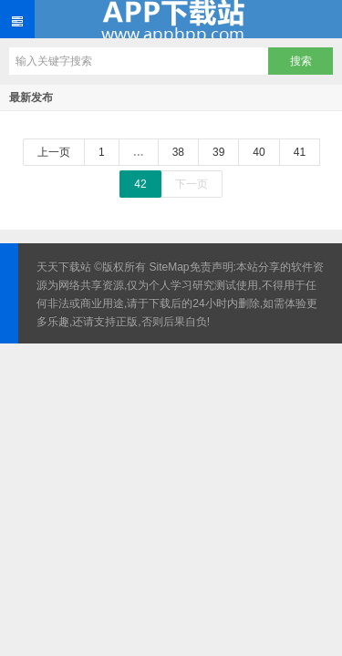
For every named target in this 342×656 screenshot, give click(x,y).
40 (258, 152)
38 (178, 152)
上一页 (53, 152)
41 (300, 152)
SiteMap (170, 267)
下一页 (191, 184)
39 (218, 152)
